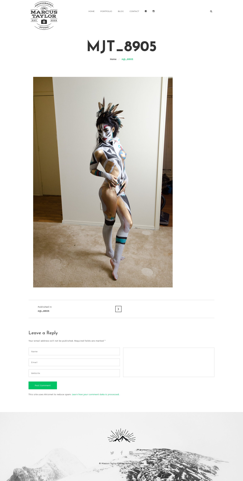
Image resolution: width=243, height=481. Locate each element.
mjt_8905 (75, 308)
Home (91, 11)
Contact (134, 11)
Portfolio (106, 11)
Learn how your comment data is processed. (95, 394)
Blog (121, 11)
